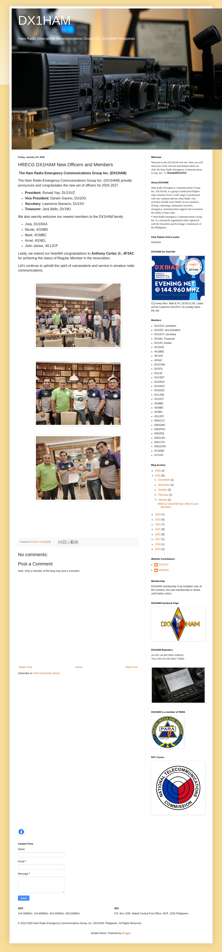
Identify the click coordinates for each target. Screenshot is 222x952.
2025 (158, 475)
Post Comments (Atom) (46, 673)
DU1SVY (164, 564)
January (163, 499)
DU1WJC (164, 570)
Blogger (126, 933)
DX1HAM (44, 20)
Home (78, 667)
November (164, 484)
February (163, 494)
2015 (158, 549)
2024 (158, 514)
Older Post (131, 667)
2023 (158, 519)
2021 (158, 529)
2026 (158, 470)
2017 (158, 539)
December (164, 479)
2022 (158, 524)
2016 (158, 544)
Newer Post (25, 667)
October (163, 489)
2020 (158, 534)
